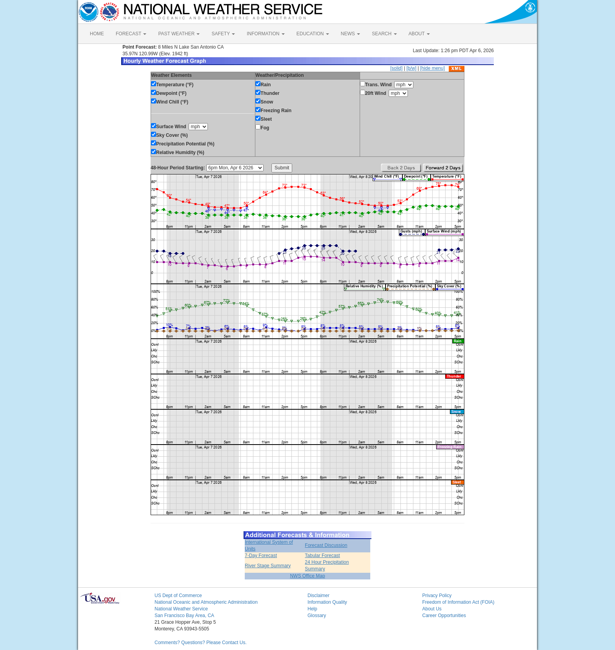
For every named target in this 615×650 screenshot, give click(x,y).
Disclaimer (318, 595)
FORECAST (131, 33)
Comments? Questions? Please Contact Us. (201, 642)
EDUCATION (313, 33)
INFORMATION (265, 33)
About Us (432, 609)
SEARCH (384, 33)
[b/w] (411, 68)
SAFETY (223, 33)
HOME (97, 33)
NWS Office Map (307, 576)
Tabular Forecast (322, 555)
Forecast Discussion (326, 545)
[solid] (396, 68)
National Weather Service (181, 609)
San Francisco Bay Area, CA (184, 615)
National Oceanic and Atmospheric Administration (206, 602)
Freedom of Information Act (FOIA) (458, 602)
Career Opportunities (444, 615)
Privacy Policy (437, 595)
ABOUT (419, 33)
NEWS (350, 33)
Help (312, 609)
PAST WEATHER (179, 33)
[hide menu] (432, 68)
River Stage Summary (268, 565)
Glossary (317, 615)
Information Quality (327, 602)
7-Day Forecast (261, 555)
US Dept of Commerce (178, 595)
